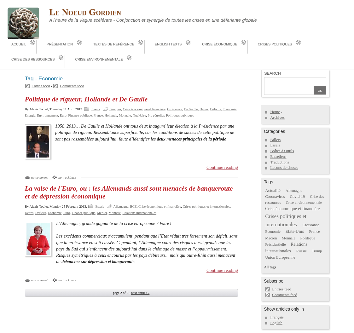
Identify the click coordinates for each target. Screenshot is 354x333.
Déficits (215, 109)
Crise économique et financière (144, 109)
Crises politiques (275, 44)
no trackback (67, 177)
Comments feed (72, 86)
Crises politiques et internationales (206, 206)
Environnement (47, 115)
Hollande (111, 115)
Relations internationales (140, 213)
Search (272, 73)
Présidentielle (275, 244)
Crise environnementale (99, 59)
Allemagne (121, 206)
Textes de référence (113, 44)
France (98, 115)
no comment (39, 177)
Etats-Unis (294, 231)
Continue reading (222, 167)
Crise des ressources (33, 59)
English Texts (168, 44)
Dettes (204, 109)
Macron (271, 238)
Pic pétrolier (156, 115)
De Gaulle (191, 109)
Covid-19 (297, 196)
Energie (30, 115)
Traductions (279, 162)
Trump (317, 251)
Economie (229, 109)
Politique (307, 238)
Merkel (102, 213)
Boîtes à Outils (282, 151)
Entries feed (41, 86)
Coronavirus (275, 196)
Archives (277, 117)
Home (275, 112)
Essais (95, 109)
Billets (275, 140)
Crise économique (219, 44)
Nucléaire (139, 115)
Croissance (174, 109)
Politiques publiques (180, 115)
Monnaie (125, 115)
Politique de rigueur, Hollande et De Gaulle (86, 99)
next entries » (140, 293)
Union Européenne (280, 257)
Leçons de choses (284, 167)
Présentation (60, 44)
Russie (301, 251)
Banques (115, 109)
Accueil (18, 44)
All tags (270, 267)
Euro (63, 115)
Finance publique (80, 115)
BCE (133, 206)
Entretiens (278, 156)
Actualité (273, 190)
